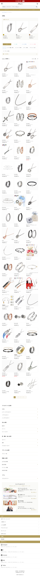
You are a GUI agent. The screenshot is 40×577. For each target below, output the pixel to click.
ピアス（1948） (25, 47)
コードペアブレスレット (5, 357)
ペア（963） (16, 44)
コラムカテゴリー (5, 478)
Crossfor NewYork (28, 174)
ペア (20, 9)
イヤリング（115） (33, 47)
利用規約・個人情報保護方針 (20, 571)
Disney (3, 240)
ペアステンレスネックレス (17, 307)
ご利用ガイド (3, 521)
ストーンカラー (5, 431)
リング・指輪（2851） (10, 47)
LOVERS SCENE (16, 273)
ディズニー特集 (5, 467)
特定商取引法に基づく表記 (20, 572)
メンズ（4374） (24, 44)
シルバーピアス (28, 157)
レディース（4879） (33, 44)
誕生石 (3, 425)
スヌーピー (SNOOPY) (29, 273)
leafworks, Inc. (21, 574)
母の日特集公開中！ (20, 1)
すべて (7, 44)
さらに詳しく (6, 54)
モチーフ (3, 439)
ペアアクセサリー (5, 414)
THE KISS (3, 156)
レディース (6, 9)
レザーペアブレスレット (29, 124)
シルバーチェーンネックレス (30, 307)
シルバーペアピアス (16, 91)
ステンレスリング (16, 357)
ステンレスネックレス (5, 91)
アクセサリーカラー (5, 445)
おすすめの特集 (5, 461)
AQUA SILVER (16, 90)
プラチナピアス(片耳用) (17, 391)
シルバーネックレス (28, 91)
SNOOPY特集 (4, 470)
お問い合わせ (3, 533)
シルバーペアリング (16, 274)
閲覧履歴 (2, 539)
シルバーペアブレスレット (5, 175)
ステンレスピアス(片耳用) (5, 391)
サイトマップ (3, 530)
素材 (3, 442)
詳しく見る (33, 492)
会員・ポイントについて (5, 518)
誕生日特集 (4, 464)
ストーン (3, 428)
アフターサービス (4, 527)
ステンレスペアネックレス (5, 291)
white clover (3, 290)
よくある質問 (3, 524)
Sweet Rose (27, 90)
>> (25, 397)
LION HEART (4, 90)
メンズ (33, 9)
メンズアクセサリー (5, 417)
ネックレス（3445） (18, 47)
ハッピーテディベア (28, 257)
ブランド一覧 (4, 453)
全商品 (3, 409)
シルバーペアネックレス (17, 208)
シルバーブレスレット (29, 274)
